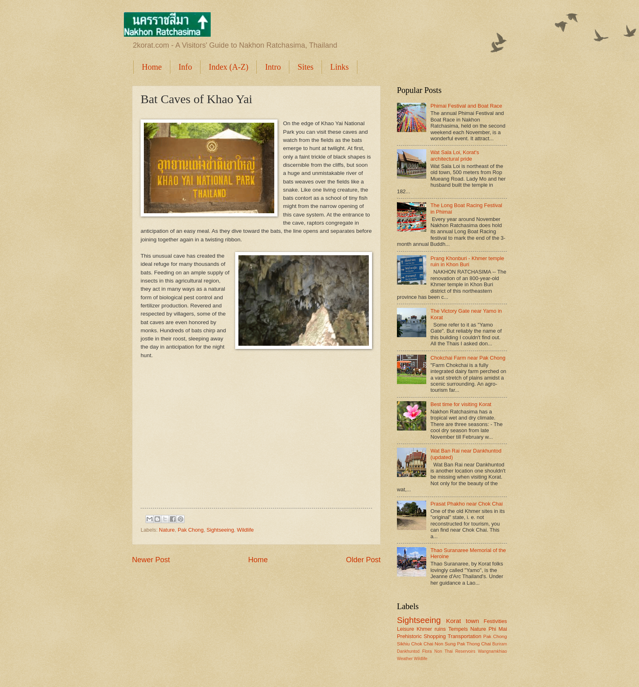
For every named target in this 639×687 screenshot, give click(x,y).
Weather (405, 658)
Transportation (465, 636)
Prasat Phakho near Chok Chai (466, 504)
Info (185, 66)
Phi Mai (498, 629)
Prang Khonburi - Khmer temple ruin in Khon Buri (467, 261)
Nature (167, 530)
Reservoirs (465, 651)
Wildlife (245, 530)
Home (152, 66)
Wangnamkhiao (492, 651)
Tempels (458, 629)
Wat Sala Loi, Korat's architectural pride (454, 155)
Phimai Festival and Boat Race (466, 106)
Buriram (499, 644)
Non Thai (443, 651)
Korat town (462, 620)
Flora (427, 651)
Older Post (363, 560)
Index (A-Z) (228, 66)
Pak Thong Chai (474, 643)
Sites (305, 66)
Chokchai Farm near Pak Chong (467, 358)
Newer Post (151, 560)
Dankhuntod (408, 651)
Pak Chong (191, 530)
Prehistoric (409, 636)
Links (339, 66)
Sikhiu (403, 643)
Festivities (495, 621)
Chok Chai (422, 643)
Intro (273, 66)
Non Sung (445, 643)
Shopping (434, 636)
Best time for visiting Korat (460, 404)
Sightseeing (220, 530)
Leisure (405, 629)
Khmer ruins (431, 629)
